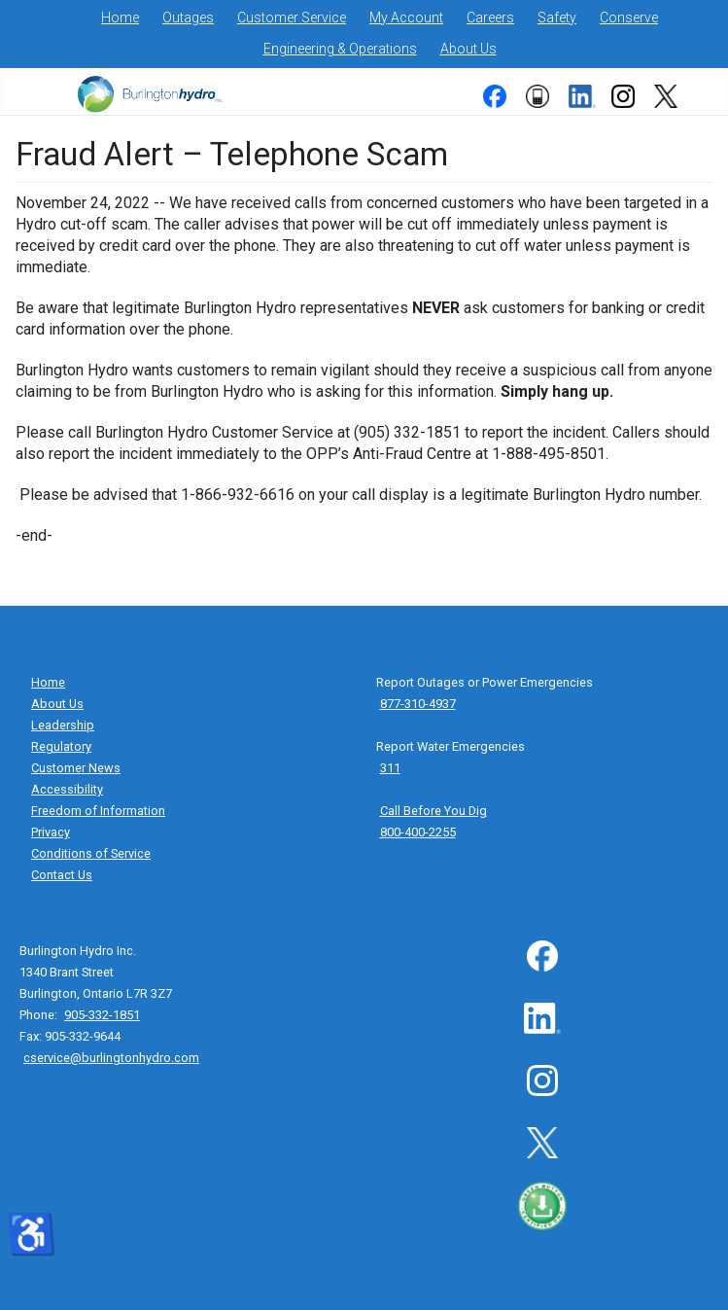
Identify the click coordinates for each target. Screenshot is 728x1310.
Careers (490, 17)
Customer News (76, 768)
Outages (188, 17)
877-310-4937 (418, 703)
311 (390, 768)
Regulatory (61, 746)
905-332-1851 (102, 1015)
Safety (556, 17)
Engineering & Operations (340, 48)
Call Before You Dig (433, 810)
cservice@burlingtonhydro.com (111, 1057)
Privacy (50, 832)
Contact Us (61, 874)
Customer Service (291, 17)
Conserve (629, 17)
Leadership (62, 725)
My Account (406, 17)
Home (120, 17)
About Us (468, 48)
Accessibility (67, 789)
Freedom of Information (98, 810)
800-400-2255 (418, 832)
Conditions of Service (91, 853)
